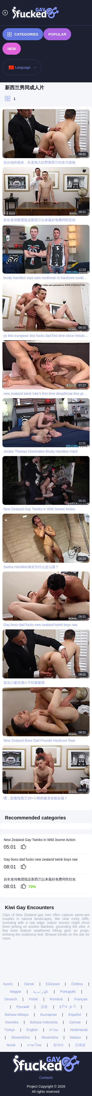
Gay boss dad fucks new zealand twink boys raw (41, 859)
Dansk (29, 984)
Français (81, 999)
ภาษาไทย (34, 1045)
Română (56, 999)
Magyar (15, 992)
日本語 (80, 1045)
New (11, 49)
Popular (57, 34)
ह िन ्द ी (67, 1007)
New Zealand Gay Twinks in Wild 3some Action (39, 840)
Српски (74, 1022)
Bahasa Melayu (17, 1015)
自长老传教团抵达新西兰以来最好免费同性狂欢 (40, 879)
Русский (22, 1007)
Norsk (11, 1045)
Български (48, 1015)
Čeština (77, 984)
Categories (22, 34)
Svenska (11, 1022)
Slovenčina (49, 1037)
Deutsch (10, 999)
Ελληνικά (52, 984)
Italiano (75, 1037)
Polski (33, 999)
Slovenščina (20, 1037)
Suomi (8, 984)
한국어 (58, 1045)
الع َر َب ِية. (41, 992)
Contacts (46, 1078)
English (32, 1030)
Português (68, 992)
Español (74, 1015)
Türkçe (9, 1030)
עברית (53, 1030)
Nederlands (79, 1030)
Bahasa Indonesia (43, 1022)
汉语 (44, 1007)
